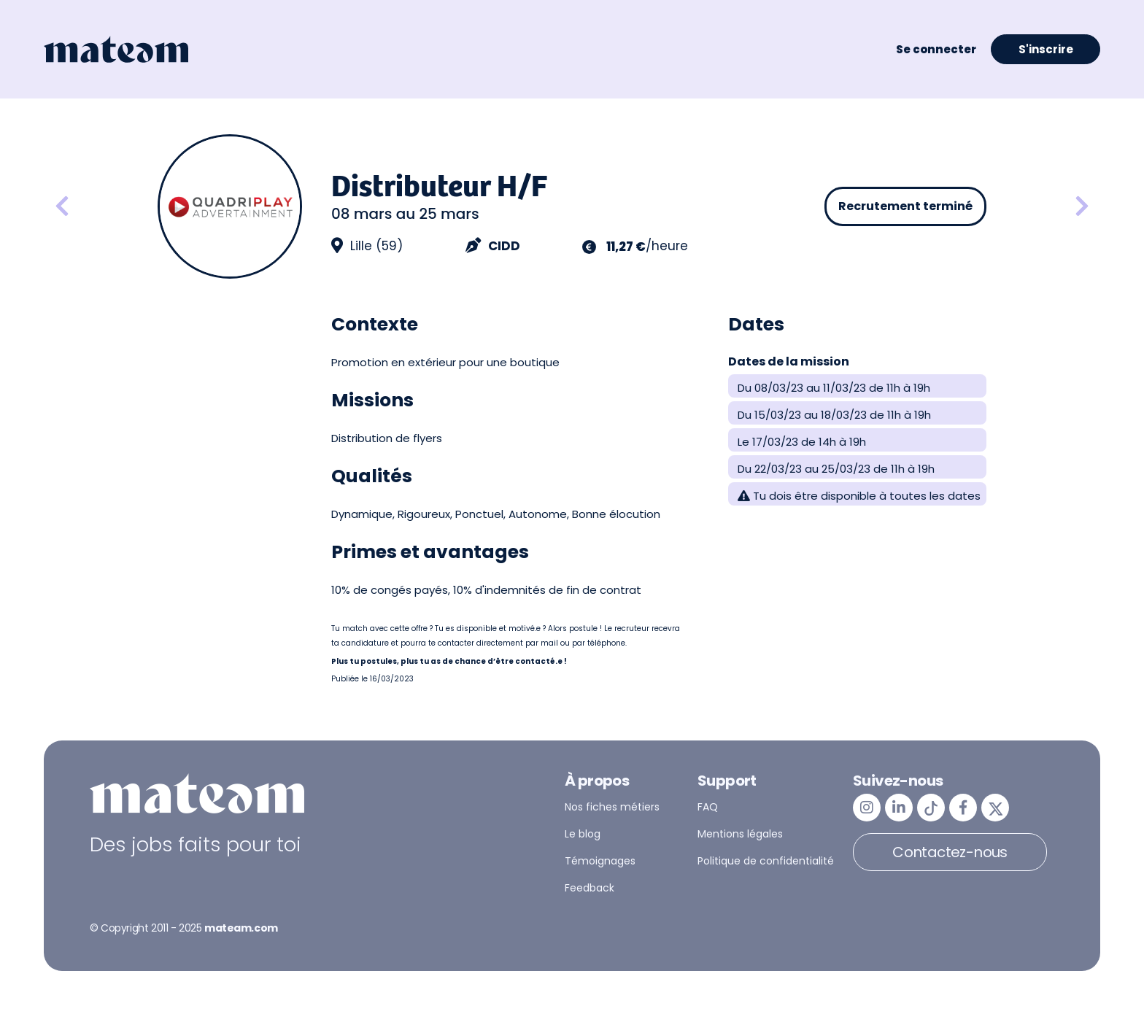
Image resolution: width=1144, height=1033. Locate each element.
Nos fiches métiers (612, 807)
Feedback (589, 888)
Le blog (582, 834)
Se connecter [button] (936, 49)
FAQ (707, 807)
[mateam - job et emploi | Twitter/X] (995, 807)
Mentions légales (740, 834)
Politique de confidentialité (765, 861)
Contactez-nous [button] (950, 852)
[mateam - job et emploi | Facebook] (963, 807)
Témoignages (600, 861)
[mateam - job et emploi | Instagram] (867, 807)
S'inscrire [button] (1046, 49)
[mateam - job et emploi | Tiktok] (931, 807)
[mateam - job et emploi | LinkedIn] (899, 807)
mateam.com (241, 928)
